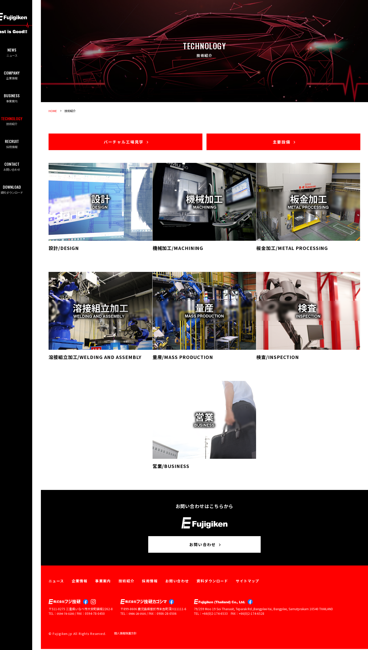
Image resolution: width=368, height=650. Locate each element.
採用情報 (20, 148)
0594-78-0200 (67, 615)
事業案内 (20, 100)
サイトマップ (247, 582)
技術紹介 (20, 124)
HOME (53, 111)
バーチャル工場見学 (126, 142)
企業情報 (20, 76)
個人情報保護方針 (126, 635)
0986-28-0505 (138, 615)
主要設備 (284, 142)
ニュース (20, 52)
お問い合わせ (20, 172)
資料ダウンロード (20, 196)
